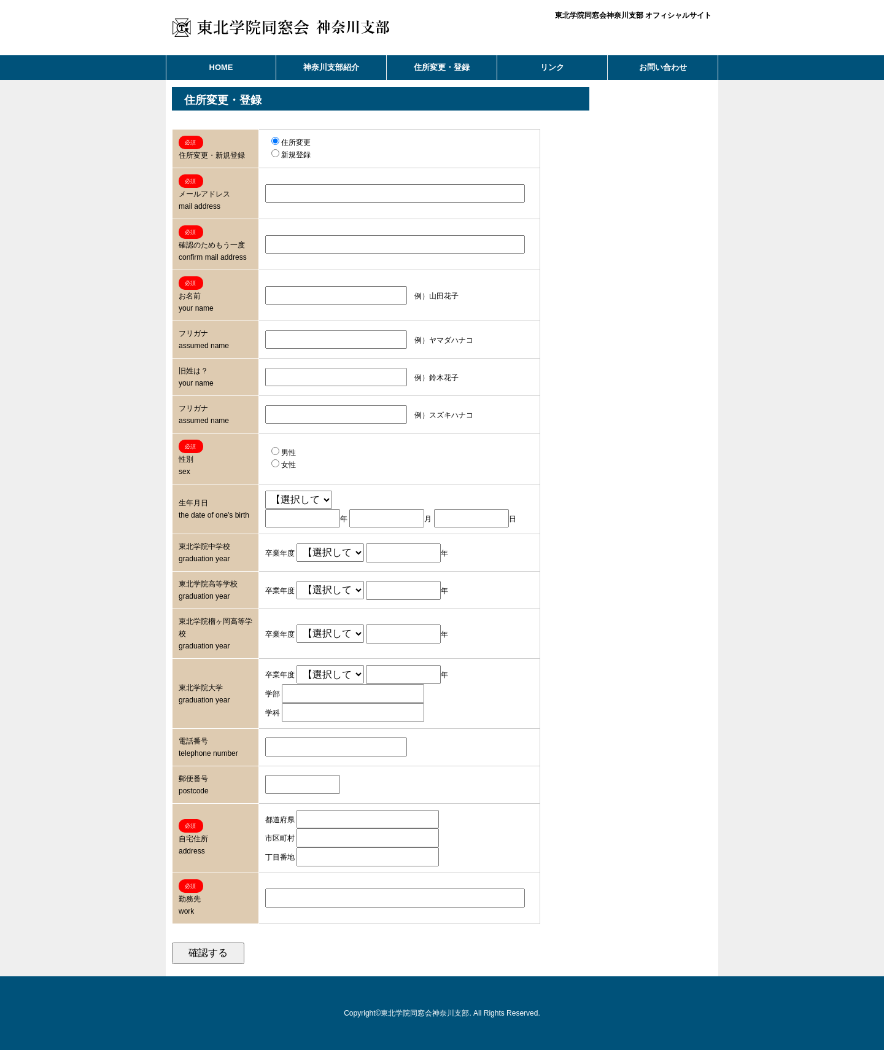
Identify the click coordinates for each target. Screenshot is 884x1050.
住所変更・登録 (442, 67)
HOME (221, 67)
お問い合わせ (663, 67)
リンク (552, 67)
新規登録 (291, 154)
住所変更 (291, 142)
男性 (283, 452)
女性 (283, 465)
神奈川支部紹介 (331, 67)
